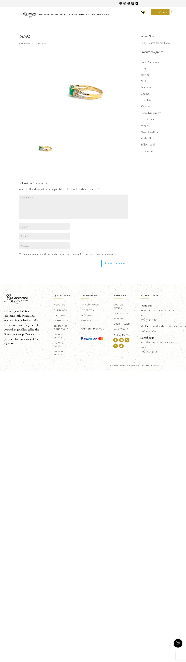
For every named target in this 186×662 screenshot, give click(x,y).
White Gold (148, 138)
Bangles (145, 125)
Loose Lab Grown (151, 113)
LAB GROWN (87, 310)
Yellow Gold (148, 144)
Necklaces (146, 81)
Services (102, 14)
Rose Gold (147, 151)
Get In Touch (160, 12)
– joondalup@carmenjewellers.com (157, 310)
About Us (59, 305)
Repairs (118, 318)
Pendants (146, 87)
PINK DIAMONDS (90, 305)
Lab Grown (75, 14)
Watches (145, 106)
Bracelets (146, 100)
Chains (145, 93)
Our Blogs (60, 310)
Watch (89, 14)
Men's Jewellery (149, 132)
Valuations (121, 329)
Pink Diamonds (47, 14)
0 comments (44, 43)
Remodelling (122, 313)
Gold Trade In (122, 324)
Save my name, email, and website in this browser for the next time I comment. (68, 254)
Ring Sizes (87, 315)
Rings (144, 68)
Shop (62, 14)
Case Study (61, 315)
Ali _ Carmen (25, 43)
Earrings (146, 74)
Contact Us (61, 320)
